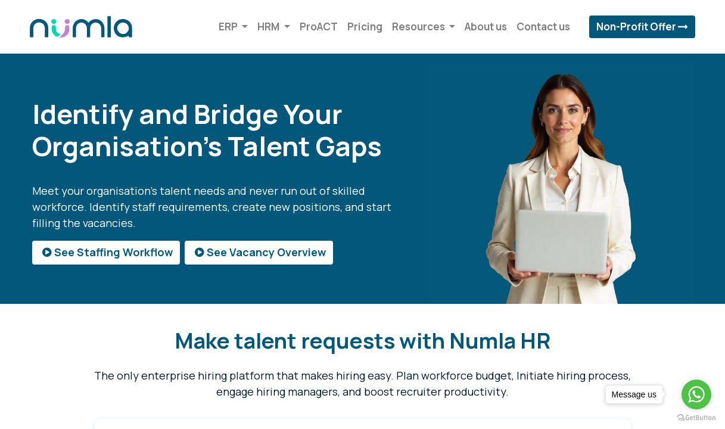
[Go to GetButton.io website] (696, 417)
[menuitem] (316, 26)
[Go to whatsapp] (696, 394)
